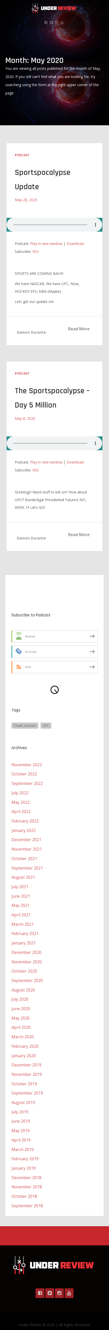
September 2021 (27, 865)
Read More (79, 328)
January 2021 (24, 939)
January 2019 (24, 1160)
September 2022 (27, 782)
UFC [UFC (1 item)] (46, 724)
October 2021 (24, 856)
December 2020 (26, 948)
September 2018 (27, 1196)
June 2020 (20, 1003)
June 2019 (20, 1114)
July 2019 (20, 1104)
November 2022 (26, 764)
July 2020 (20, 994)
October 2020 (24, 966)
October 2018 (24, 1187)
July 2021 (20, 883)
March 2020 (22, 1031)
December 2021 (26, 837)
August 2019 (23, 1095)
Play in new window (46, 243)
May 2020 (20, 1012)
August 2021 (23, 874)
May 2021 (20, 902)
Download (75, 243)
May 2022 (20, 801)
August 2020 (23, 985)
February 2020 (25, 1040)
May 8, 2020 (25, 417)
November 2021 (26, 847)
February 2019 (25, 1150)
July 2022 (20, 791)
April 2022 (21, 810)
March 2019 (22, 1141)
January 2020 (24, 1049)
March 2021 (22, 920)
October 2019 (24, 1077)
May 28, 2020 (26, 199)
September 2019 (27, 1086)
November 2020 (26, 957)
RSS (35, 251)
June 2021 (20, 893)
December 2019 (26, 1058)
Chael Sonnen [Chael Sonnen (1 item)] (25, 724)
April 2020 (21, 1021)
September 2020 (27, 975)
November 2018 (26, 1178)
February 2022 (25, 819)
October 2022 (24, 773)
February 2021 (25, 929)
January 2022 (24, 828)
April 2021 (21, 911)
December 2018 (26, 1169)
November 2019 (26, 1067)
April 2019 (21, 1132)
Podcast (22, 155)
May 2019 (20, 1123)
